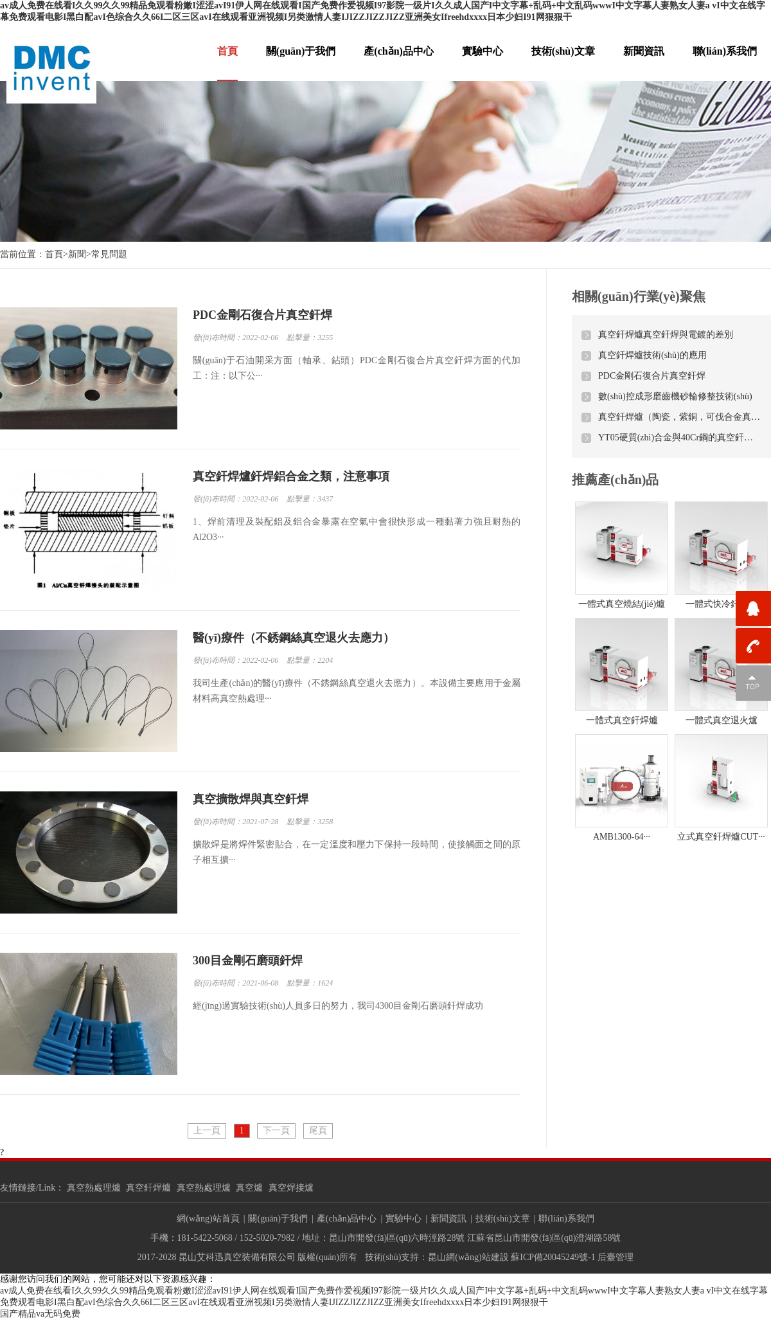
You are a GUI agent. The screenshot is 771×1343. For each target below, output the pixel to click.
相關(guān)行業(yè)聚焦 (638, 296)
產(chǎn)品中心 (399, 51)
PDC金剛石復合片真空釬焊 (651, 376)
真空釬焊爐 (148, 1188)
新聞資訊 (643, 51)
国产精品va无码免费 (40, 1314)
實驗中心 (482, 51)
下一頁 (276, 1130)
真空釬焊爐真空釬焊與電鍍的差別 (665, 334)
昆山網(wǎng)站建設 (468, 1257)
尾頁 (318, 1130)
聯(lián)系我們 (725, 51)
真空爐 (249, 1188)
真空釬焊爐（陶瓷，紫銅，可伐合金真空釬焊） (679, 417)
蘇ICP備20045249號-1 (553, 1257)
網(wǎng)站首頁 (208, 1218)
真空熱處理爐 (94, 1188)
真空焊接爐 (291, 1188)
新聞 (77, 254)
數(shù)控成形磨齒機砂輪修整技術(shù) (675, 396)
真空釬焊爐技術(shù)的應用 (652, 355)
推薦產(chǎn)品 (615, 480)
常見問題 (109, 254)
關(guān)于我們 (300, 51)
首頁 (227, 51)
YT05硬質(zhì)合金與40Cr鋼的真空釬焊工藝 (679, 437)
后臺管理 (616, 1257)
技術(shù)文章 (563, 51)
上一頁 (206, 1130)
